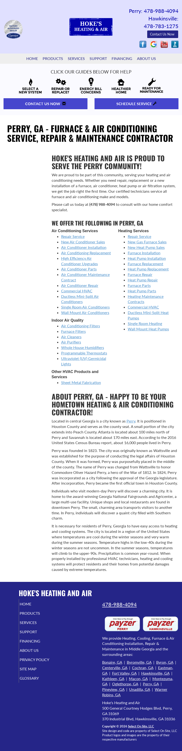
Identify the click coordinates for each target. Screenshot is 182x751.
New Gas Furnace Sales (147, 242)
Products (53, 58)
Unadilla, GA (139, 689)
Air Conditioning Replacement (86, 252)
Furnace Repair (140, 274)
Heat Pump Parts (142, 291)
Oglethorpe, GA (125, 684)
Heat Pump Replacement (148, 269)
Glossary (35, 682)
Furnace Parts (139, 285)
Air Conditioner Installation (83, 247)
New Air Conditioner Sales (83, 242)
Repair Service (73, 236)
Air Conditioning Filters (80, 326)
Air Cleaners (71, 336)
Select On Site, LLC (141, 726)
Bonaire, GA (112, 662)
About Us (146, 58)
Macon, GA (138, 678)
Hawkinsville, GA (155, 673)
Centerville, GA (114, 667)
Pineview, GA (113, 689)
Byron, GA (164, 662)
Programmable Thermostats (84, 353)
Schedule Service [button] (136, 103)
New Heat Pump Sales (146, 247)
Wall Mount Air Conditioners (85, 312)
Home (32, 58)
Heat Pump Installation (147, 258)
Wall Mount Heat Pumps (148, 329)
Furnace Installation (144, 252)
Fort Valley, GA (124, 673)
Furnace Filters (73, 331)
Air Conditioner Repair (79, 285)
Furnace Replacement (145, 263)
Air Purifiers (71, 342)
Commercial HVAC (76, 291)
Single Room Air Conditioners (85, 307)
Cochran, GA (142, 667)
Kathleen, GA (113, 678)
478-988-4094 (119, 604)
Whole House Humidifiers (82, 347)
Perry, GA (151, 684)
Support (98, 58)
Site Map (34, 673)
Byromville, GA (139, 662)
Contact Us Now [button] (162, 34)
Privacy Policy (30, 661)
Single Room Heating (145, 323)
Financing (122, 58)
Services (76, 58)
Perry (131, 421)
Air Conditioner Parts (79, 269)
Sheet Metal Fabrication (81, 382)
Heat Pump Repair (143, 280)
